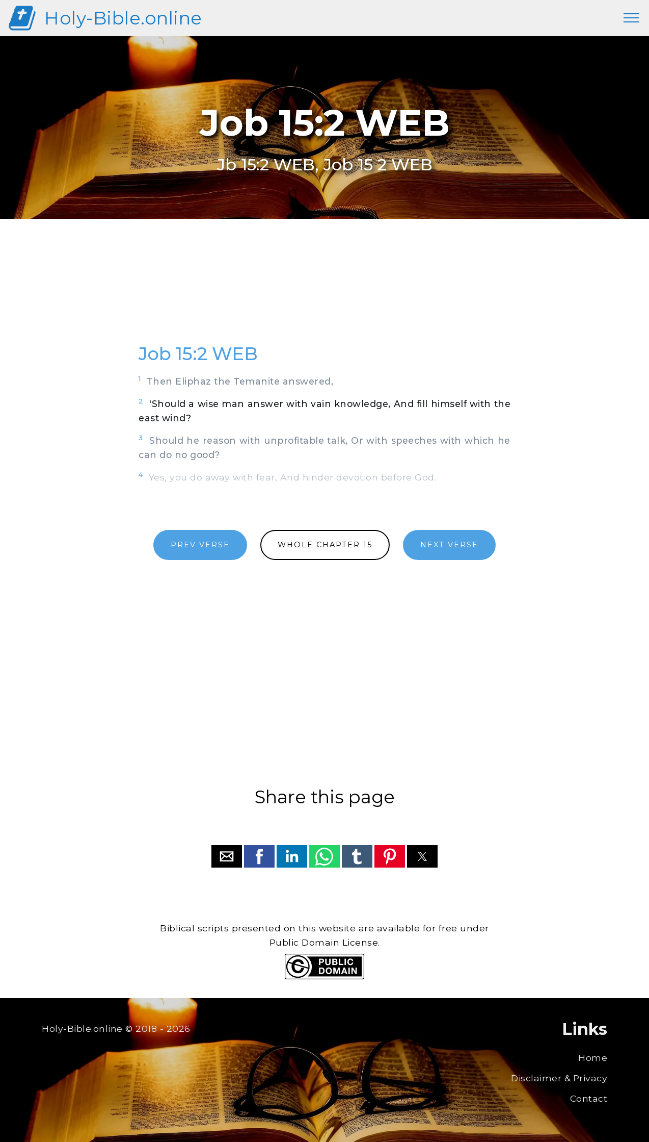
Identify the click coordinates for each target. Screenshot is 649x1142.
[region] (324, 292)
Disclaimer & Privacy (559, 1078)
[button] (226, 856)
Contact (589, 1098)
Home (592, 1057)
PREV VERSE (200, 544)
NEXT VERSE (449, 544)
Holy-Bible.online (123, 18)
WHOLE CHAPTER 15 (325, 544)
